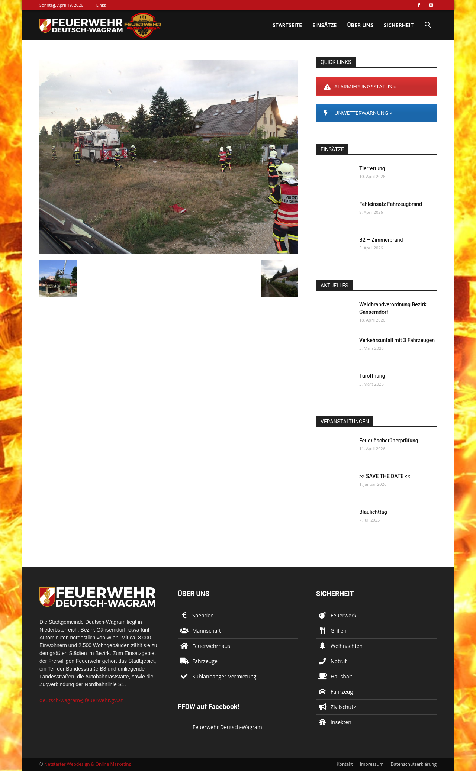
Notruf (339, 661)
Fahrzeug (342, 691)
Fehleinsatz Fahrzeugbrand (390, 204)
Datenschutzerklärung (413, 764)
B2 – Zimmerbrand (381, 240)
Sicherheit (399, 25)
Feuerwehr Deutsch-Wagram (227, 726)
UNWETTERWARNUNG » (358, 112)
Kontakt (345, 764)
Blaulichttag (373, 512)
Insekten (341, 722)
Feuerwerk (343, 615)
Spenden (203, 615)
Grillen (339, 630)
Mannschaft (206, 630)
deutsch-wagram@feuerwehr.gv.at (81, 700)
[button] (428, 25)
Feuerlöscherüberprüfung (388, 440)
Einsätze (324, 25)
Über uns (360, 25)
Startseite (287, 25)
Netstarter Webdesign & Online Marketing (87, 764)
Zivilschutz (343, 706)
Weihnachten (347, 645)
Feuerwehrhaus (211, 645)
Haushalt (341, 676)
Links (101, 5)
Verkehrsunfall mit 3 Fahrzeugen (397, 340)
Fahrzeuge (205, 661)
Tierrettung (372, 168)
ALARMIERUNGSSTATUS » (360, 86)
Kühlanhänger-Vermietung (224, 676)
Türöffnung (372, 376)
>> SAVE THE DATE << (384, 476)
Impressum (371, 764)
